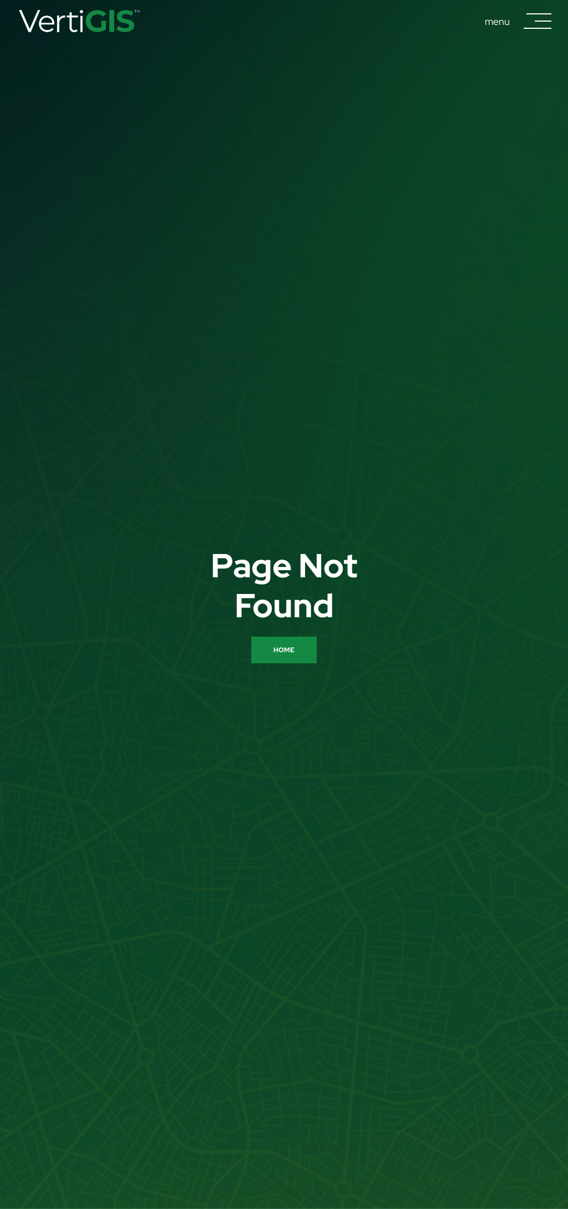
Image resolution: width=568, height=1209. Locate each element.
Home (284, 650)
